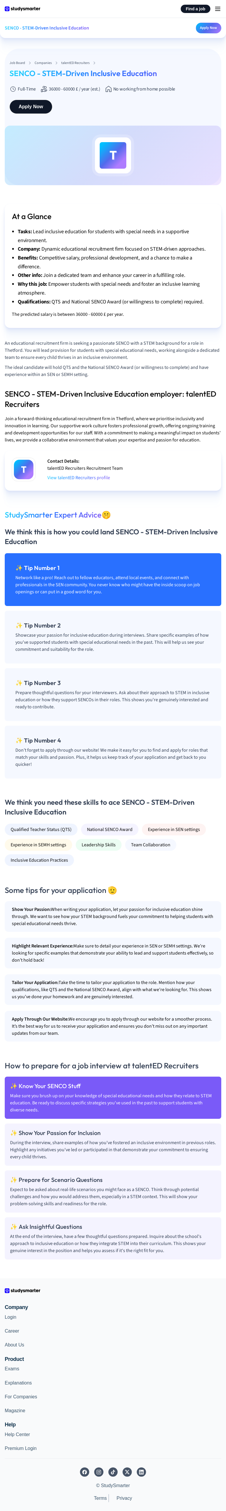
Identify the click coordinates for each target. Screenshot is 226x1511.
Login (10, 1317)
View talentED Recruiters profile (78, 477)
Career (12, 1330)
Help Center (17, 1434)
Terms (100, 1498)
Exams (12, 1368)
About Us (14, 1344)
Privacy (124, 1498)
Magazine (15, 1410)
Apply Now (208, 27)
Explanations (18, 1382)
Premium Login (21, 1448)
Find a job (195, 8)
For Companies (21, 1396)
